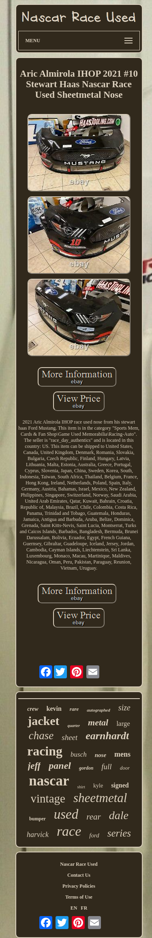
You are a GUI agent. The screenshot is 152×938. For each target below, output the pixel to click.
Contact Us (78, 875)
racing (44, 751)
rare (74, 709)
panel (60, 765)
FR (84, 908)
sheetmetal (100, 798)
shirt (81, 786)
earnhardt (107, 736)
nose (100, 755)
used (66, 814)
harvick (38, 834)
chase (41, 735)
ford (94, 835)
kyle (98, 786)
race (69, 831)
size (124, 707)
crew (32, 709)
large (123, 723)
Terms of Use (78, 897)
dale (118, 815)
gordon (86, 768)
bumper (37, 819)
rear (93, 817)
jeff (34, 766)
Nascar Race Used (78, 864)
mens (122, 754)
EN (74, 908)
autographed (98, 710)
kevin (54, 708)
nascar (49, 781)
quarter (73, 725)
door (125, 768)
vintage (48, 798)
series (119, 833)
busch (79, 754)
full (106, 766)
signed (120, 785)
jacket (43, 720)
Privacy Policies (78, 886)
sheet (69, 737)
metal (98, 722)
